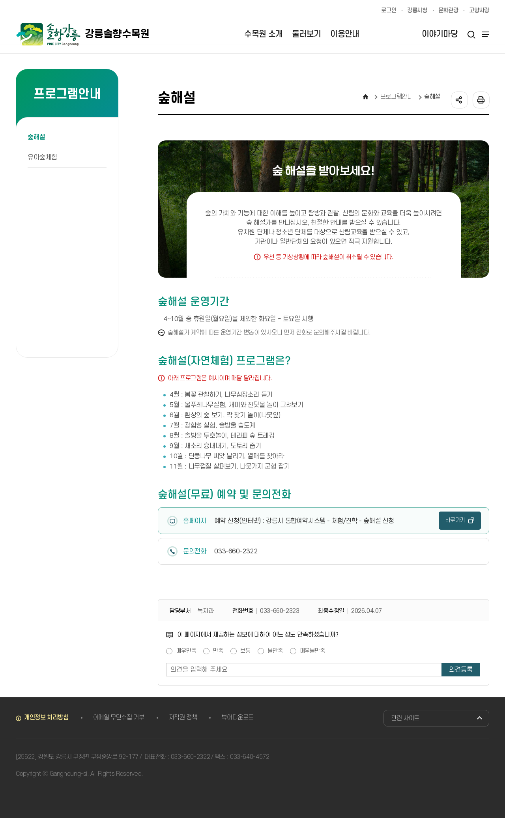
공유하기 (459, 99)
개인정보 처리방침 (46, 717)
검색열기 (471, 34)
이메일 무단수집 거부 (118, 717)
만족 (218, 651)
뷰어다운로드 (237, 717)
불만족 (275, 651)
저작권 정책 (183, 717)
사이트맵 (484, 34)
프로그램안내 (396, 96)
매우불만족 (312, 651)
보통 (245, 651)
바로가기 (455, 520)
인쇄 (480, 99)
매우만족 (186, 651)
